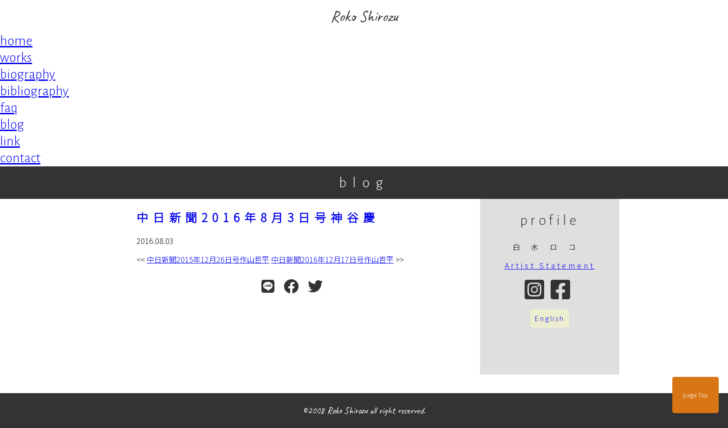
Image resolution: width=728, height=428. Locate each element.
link (10, 141)
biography (27, 74)
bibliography (34, 91)
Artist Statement (550, 265)
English (550, 318)
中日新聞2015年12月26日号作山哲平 (208, 259)
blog (12, 125)
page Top (695, 395)
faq (9, 108)
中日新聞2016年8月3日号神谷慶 (257, 217)
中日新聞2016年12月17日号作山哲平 (332, 259)
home (16, 41)
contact (20, 158)
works (16, 58)
